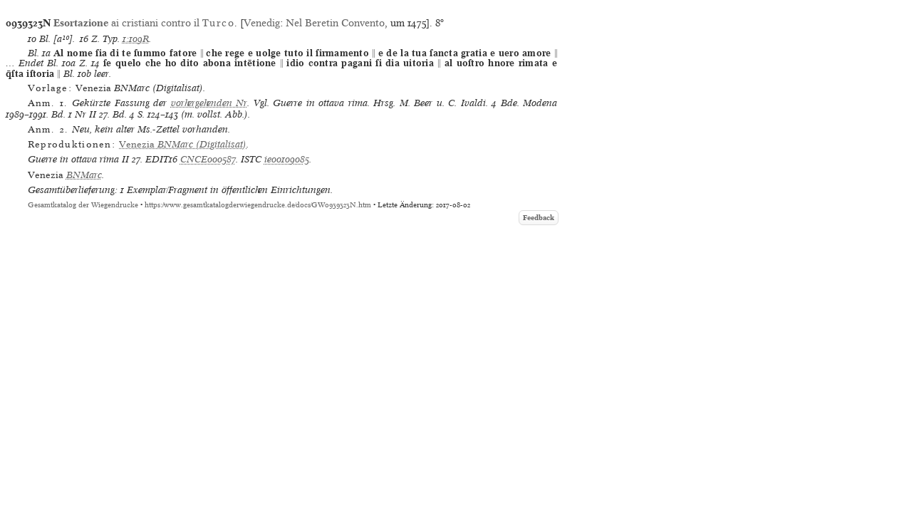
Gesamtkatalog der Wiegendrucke (83, 204)
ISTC (251, 159)
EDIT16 (161, 159)
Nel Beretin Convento (335, 22)
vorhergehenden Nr (209, 103)
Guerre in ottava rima (73, 159)
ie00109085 (286, 159)
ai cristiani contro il (143, 22)
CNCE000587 (208, 159)
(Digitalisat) (182, 144)
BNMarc (84, 175)
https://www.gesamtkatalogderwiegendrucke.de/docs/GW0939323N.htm (258, 204)
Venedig (262, 22)
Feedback (538, 217)
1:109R (136, 39)
